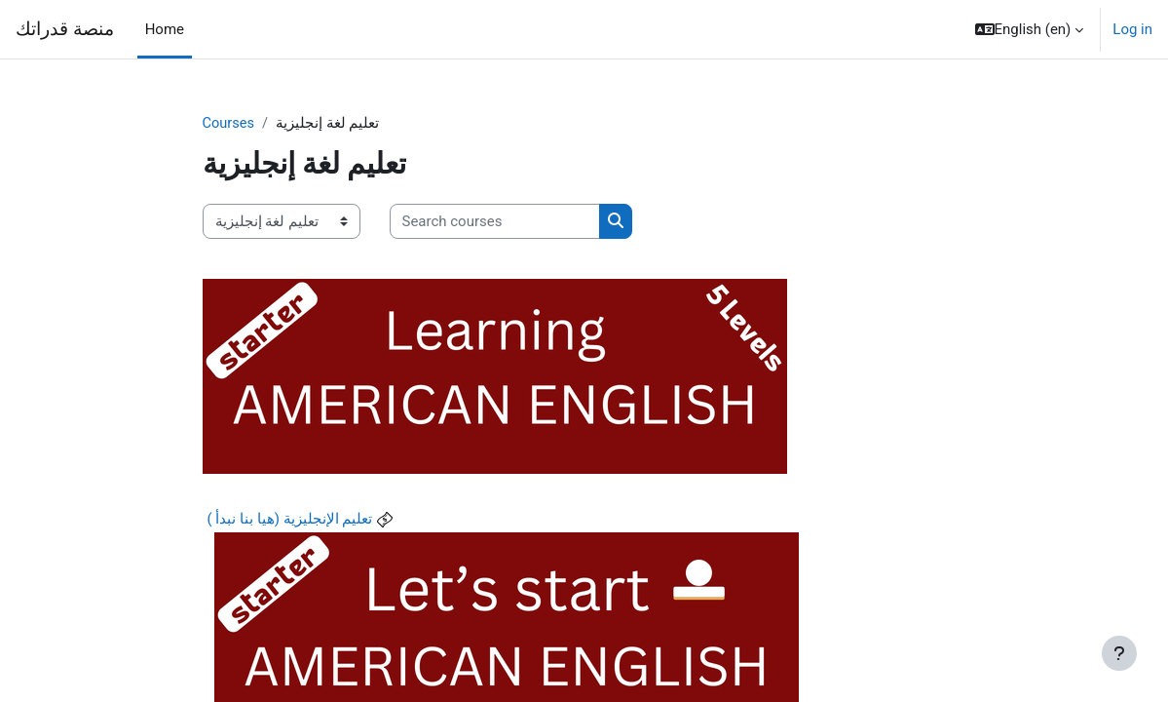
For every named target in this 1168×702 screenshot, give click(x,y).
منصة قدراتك (65, 29)
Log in (1132, 29)
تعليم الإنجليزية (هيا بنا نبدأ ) (290, 519)
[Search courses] (495, 221)
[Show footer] (1119, 653)
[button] (1029, 29)
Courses (229, 124)
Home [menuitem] (164, 29)
